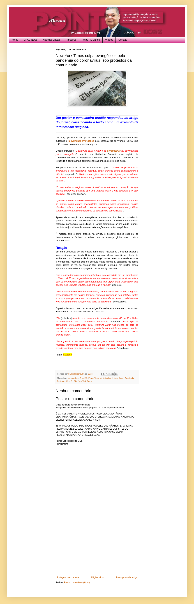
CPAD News (30, 39)
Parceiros (71, 39)
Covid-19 (83, 378)
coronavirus (73, 378)
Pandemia (129, 378)
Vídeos (109, 39)
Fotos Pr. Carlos (91, 39)
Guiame (67, 354)
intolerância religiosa (108, 378)
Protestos (61, 381)
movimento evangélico (81, 141)
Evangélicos (93, 378)
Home (14, 39)
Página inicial (97, 577)
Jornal (121, 378)
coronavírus (114, 150)
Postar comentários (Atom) (77, 582)
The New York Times (83, 381)
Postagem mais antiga (126, 577)
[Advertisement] (97, 549)
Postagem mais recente (68, 577)
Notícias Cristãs (51, 39)
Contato (122, 39)
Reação (69, 381)
